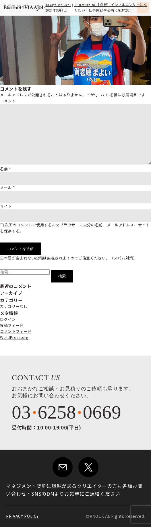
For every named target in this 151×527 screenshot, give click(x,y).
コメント (8, 101)
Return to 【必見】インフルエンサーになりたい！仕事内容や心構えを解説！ (110, 8)
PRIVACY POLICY (22, 516)
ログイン (8, 319)
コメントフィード (15, 331)
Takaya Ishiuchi (58, 5)
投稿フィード (12, 325)
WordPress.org (14, 337)
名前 (5, 168)
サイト (6, 206)
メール (7, 187)
